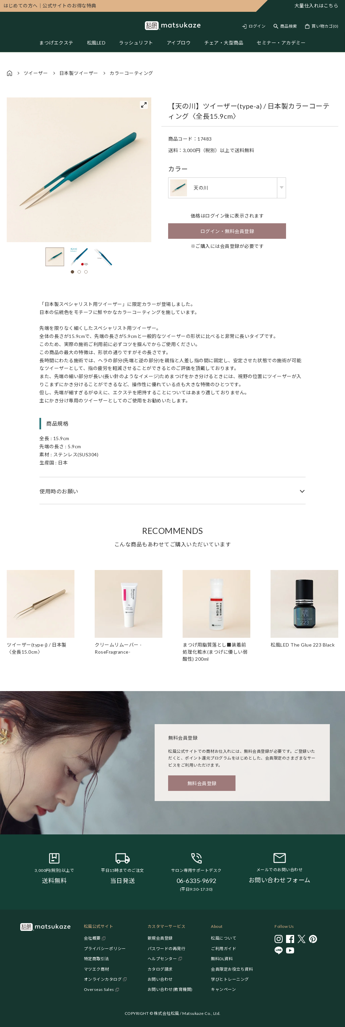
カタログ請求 (160, 969)
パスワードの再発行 (167, 948)
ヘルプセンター (162, 958)
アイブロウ (179, 43)
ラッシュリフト (136, 43)
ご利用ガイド (223, 948)
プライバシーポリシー (105, 948)
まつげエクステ (56, 43)
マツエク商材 (96, 969)
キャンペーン (223, 989)
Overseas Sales (99, 989)
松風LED (96, 43)
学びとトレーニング (230, 979)
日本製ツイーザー (78, 73)
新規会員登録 (160, 938)
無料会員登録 (202, 783)
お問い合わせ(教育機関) (170, 989)
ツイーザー (36, 73)
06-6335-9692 (196, 880)
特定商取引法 (96, 958)
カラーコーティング (131, 73)
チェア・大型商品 (223, 43)
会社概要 (92, 938)
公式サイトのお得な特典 (49, 5)
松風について (223, 938)
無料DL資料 (222, 958)
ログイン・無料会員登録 (227, 231)
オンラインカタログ (103, 979)
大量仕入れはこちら (316, 5)
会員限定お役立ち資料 (232, 969)
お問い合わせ (160, 979)
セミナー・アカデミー (281, 43)
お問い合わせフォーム (280, 880)
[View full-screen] (144, 105)
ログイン (257, 26)
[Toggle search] (285, 26)
